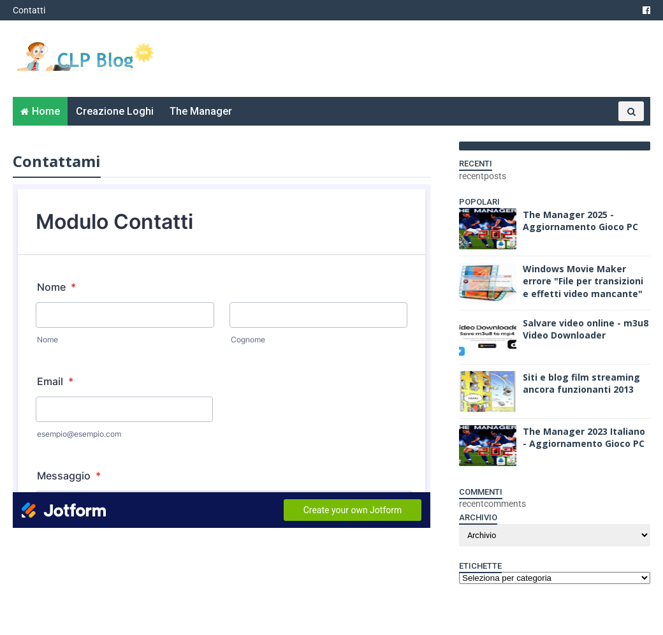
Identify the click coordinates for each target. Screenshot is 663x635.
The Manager (201, 111)
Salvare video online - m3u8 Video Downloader (585, 329)
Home (46, 111)
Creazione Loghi (115, 111)
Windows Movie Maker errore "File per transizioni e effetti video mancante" (583, 281)
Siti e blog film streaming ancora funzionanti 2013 (581, 383)
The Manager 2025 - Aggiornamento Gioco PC (580, 220)
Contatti (29, 10)
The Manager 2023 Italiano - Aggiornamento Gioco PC (584, 437)
